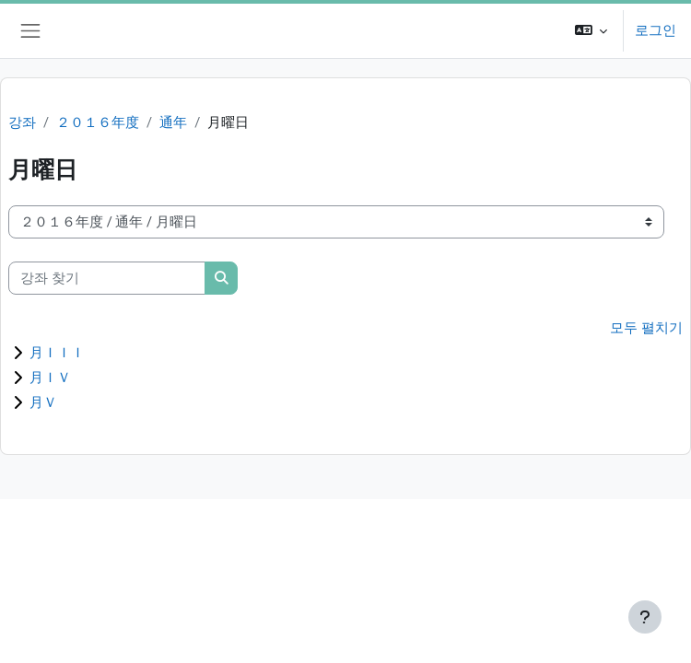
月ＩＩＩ (57, 352)
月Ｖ (43, 402)
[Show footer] (645, 617)
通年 (173, 122)
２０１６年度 (97, 122)
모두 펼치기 (646, 328)
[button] (591, 31)
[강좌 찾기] (106, 278)
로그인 (655, 30)
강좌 (22, 122)
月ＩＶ (50, 377)
